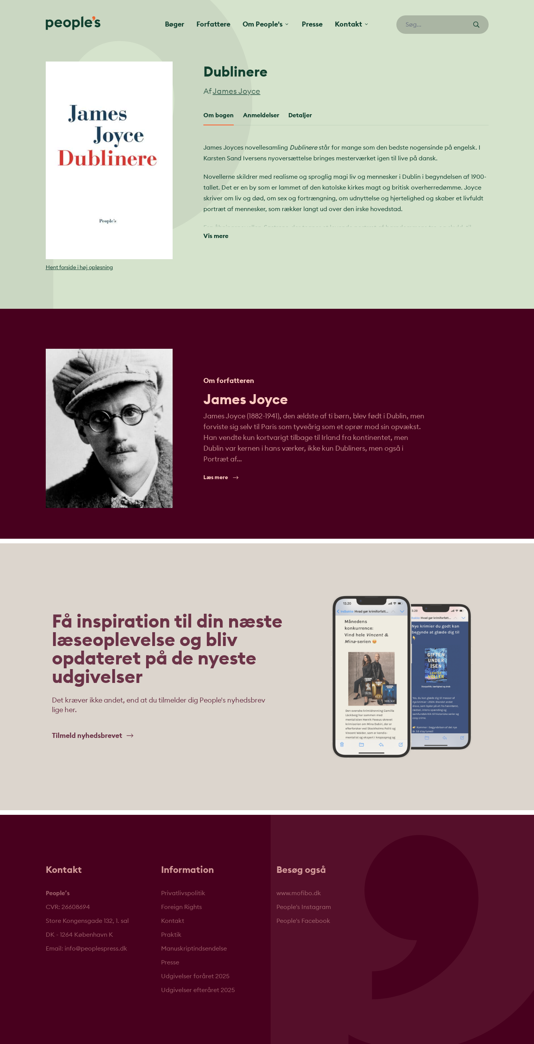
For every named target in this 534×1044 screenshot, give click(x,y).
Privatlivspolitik (183, 893)
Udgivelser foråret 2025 (195, 976)
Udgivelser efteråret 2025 (198, 990)
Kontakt (172, 921)
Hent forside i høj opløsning (79, 267)
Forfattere (213, 24)
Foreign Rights (181, 907)
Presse (312, 24)
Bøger (174, 24)
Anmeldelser (261, 115)
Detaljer (300, 115)
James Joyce (236, 91)
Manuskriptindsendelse (194, 949)
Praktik (171, 935)
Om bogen (218, 115)
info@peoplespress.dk (96, 949)
